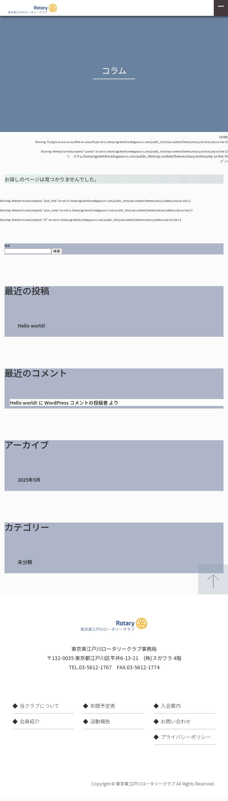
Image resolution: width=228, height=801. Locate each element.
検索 (7, 246)
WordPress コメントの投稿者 (76, 402)
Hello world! (31, 325)
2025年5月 (29, 479)
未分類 (25, 561)
